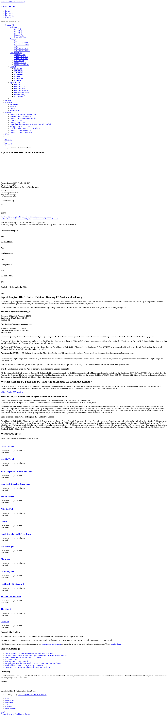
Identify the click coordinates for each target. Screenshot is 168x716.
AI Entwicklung (11, 659)
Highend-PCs (10, 17)
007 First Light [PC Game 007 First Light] (7, 546)
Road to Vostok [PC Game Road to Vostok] (7, 459)
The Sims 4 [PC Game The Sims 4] (6, 609)
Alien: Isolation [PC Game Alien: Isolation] (7, 446)
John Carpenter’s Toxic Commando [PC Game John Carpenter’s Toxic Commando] (16, 471)
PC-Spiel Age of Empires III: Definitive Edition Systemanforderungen (26, 217)
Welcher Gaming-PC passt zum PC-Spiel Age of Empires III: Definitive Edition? (29, 219)
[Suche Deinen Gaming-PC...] (10, 21)
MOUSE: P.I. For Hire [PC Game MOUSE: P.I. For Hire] (11, 596)
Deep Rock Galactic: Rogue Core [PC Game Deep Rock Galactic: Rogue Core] (15, 484)
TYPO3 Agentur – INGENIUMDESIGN (32, 695)
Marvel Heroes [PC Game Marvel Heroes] (7, 496)
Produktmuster (10, 708)
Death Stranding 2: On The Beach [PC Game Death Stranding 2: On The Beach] (16, 534)
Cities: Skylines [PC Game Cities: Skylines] (7, 571)
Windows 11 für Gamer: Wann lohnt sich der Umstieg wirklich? (27, 667)
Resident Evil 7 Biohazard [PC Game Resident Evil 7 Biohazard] (12, 584)
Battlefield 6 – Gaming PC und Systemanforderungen (24, 665)
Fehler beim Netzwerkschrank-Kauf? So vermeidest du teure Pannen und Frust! (33, 663)
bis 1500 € (9, 15)
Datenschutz (9, 700)
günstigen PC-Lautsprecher (51, 644)
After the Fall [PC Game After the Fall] (7, 509)
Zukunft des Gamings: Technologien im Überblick (23, 657)
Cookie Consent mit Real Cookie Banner (15, 714)
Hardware (8, 706)
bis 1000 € (9, 13)
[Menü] (3, 712)
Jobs (6, 704)
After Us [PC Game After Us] (4, 521)
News (7, 698)
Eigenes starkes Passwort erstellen (17, 661)
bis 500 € (8, 11)
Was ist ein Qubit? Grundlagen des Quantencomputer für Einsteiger (29, 653)
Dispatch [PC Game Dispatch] (5, 621)
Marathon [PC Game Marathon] (5, 559)
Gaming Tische (116, 644)
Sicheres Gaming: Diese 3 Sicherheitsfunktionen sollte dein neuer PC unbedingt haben (36, 655)
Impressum (9, 702)
